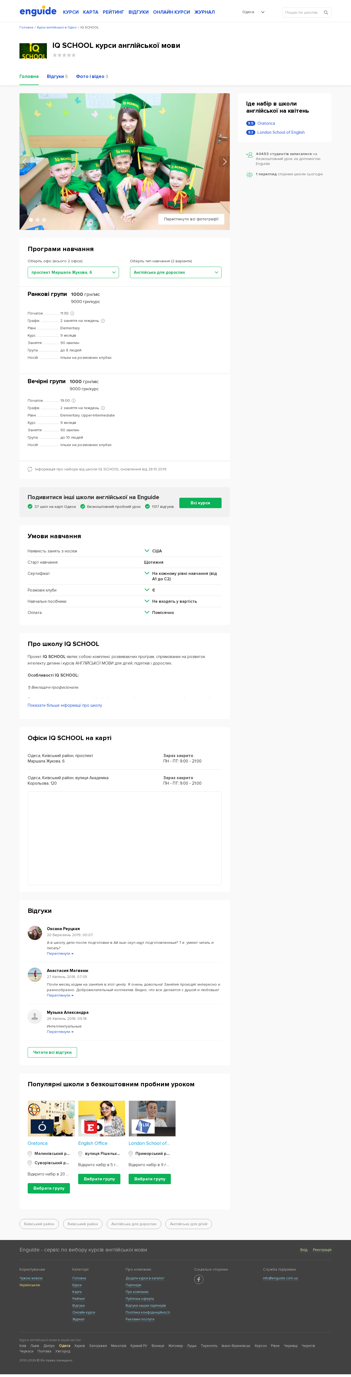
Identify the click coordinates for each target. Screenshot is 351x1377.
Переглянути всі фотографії (191, 219)
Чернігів (308, 1348)
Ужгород (62, 1354)
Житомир (175, 1348)
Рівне (275, 1348)
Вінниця (158, 1348)
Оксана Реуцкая (63, 931)
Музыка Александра (68, 1015)
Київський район (39, 1226)
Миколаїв (118, 1348)
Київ (22, 1348)
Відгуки (78, 1308)
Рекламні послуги (140, 1322)
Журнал (78, 1322)
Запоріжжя (98, 1348)
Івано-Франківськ (236, 1348)
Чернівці (291, 1348)
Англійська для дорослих (134, 1226)
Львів (34, 1348)
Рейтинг (78, 1301)
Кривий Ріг (139, 1348)
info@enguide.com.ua (280, 1281)
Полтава (44, 1354)
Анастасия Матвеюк (67, 973)
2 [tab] (37, 220)
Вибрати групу (48, 1191)
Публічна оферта (140, 1301)
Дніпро (49, 1348)
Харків (79, 1348)
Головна (79, 1281)
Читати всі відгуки (52, 1055)
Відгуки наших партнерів (146, 1308)
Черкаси (26, 1354)
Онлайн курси (83, 1315)
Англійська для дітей (188, 1226)
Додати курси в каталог (145, 1281)
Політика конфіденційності (148, 1315)
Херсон (260, 1348)
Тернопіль (209, 1348)
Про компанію (137, 1294)
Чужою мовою (31, 1281)
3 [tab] (44, 220)
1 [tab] (31, 220)
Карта (77, 1294)
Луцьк (192, 1348)
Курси (77, 1288)
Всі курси (200, 503)
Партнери (133, 1288)
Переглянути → (60, 956)
